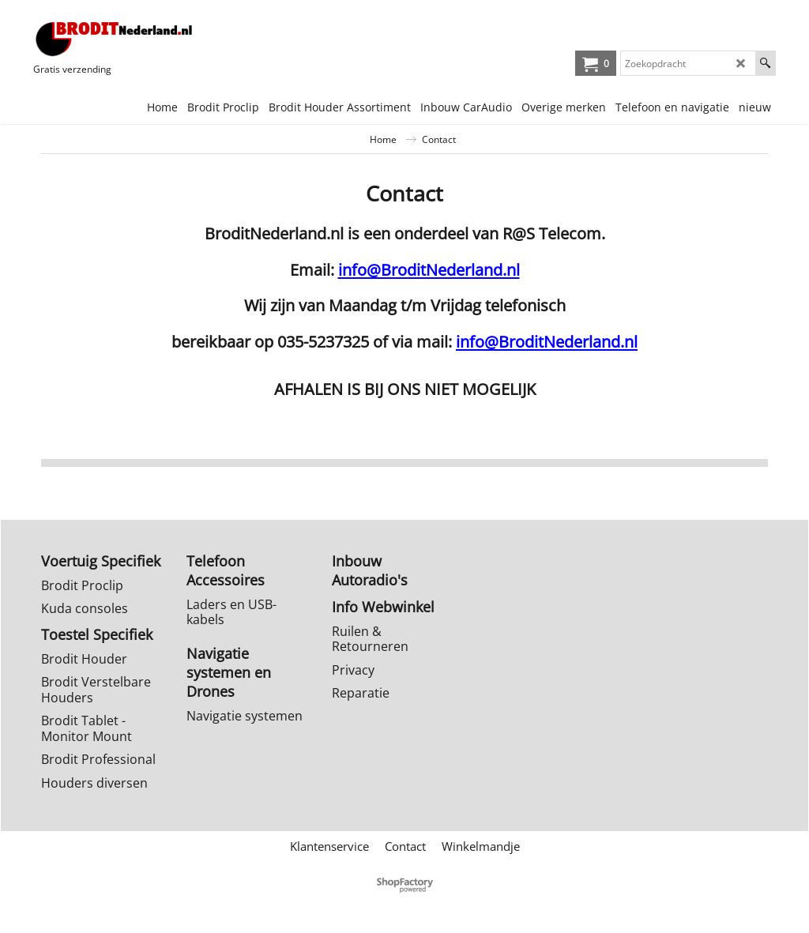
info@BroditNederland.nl (429, 269)
